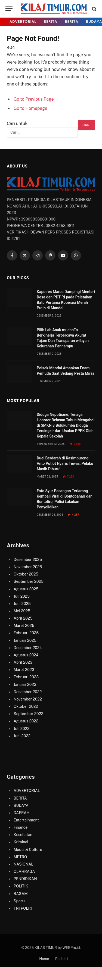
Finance (20, 827)
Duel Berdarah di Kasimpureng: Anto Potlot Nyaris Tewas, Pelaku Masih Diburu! (65, 463)
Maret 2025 (24, 625)
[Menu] (9, 9)
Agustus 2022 (26, 721)
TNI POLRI (23, 908)
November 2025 (28, 567)
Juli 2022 (21, 728)
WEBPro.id (71, 948)
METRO (20, 857)
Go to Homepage (30, 108)
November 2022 (28, 699)
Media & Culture (28, 849)
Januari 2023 (25, 684)
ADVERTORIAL (23, 21)
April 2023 (23, 662)
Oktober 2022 (26, 706)
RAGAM (21, 894)
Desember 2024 (28, 648)
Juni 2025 (22, 603)
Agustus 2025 (26, 589)
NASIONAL (23, 864)
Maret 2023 (24, 669)
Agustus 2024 (26, 655)
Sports (19, 901)
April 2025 (23, 618)
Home (44, 959)
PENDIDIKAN (25, 879)
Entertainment (26, 820)
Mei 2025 (22, 611)
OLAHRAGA (24, 871)
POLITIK (21, 886)
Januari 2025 (25, 640)
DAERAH (21, 813)
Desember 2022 (28, 692)
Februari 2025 (26, 633)
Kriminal (21, 842)
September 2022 (28, 714)
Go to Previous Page (34, 99)
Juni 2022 (22, 736)
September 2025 (29, 581)
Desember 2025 (28, 559)
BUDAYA (21, 805)
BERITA (50, 21)
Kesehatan (23, 835)
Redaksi (61, 959)
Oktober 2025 (26, 574)
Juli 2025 (22, 596)
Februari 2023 (26, 677)
